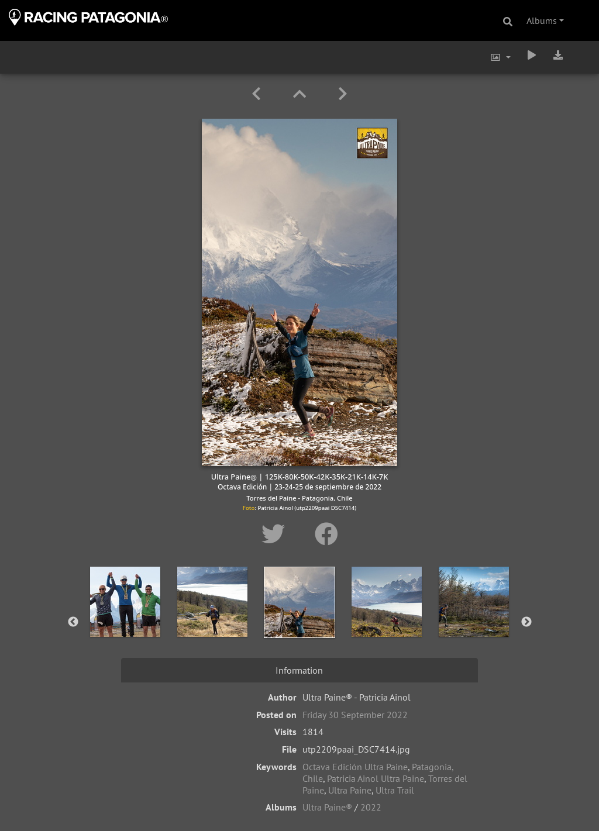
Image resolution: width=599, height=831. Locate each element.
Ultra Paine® (327, 807)
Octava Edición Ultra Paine (355, 767)
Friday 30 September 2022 (355, 714)
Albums (541, 20)
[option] (125, 620)
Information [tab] (299, 670)
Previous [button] (73, 622)
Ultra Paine (349, 790)
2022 (370, 807)
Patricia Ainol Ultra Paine (375, 778)
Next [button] (526, 622)
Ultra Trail (395, 790)
